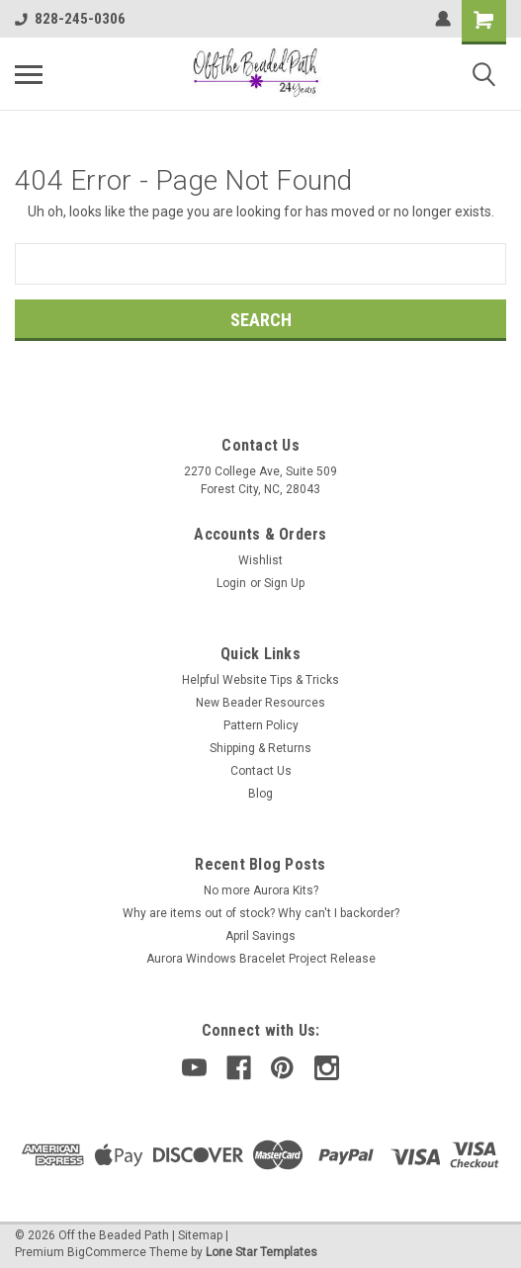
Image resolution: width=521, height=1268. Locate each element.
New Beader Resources (260, 703)
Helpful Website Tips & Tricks (260, 680)
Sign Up (284, 583)
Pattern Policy (261, 725)
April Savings (260, 936)
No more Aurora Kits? (261, 890)
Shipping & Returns (260, 748)
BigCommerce (106, 1252)
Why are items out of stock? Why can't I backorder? (261, 913)
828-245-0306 (70, 19)
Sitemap (200, 1235)
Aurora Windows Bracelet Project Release (261, 959)
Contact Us (261, 771)
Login (231, 583)
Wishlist (260, 560)
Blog (260, 794)
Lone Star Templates (261, 1252)
